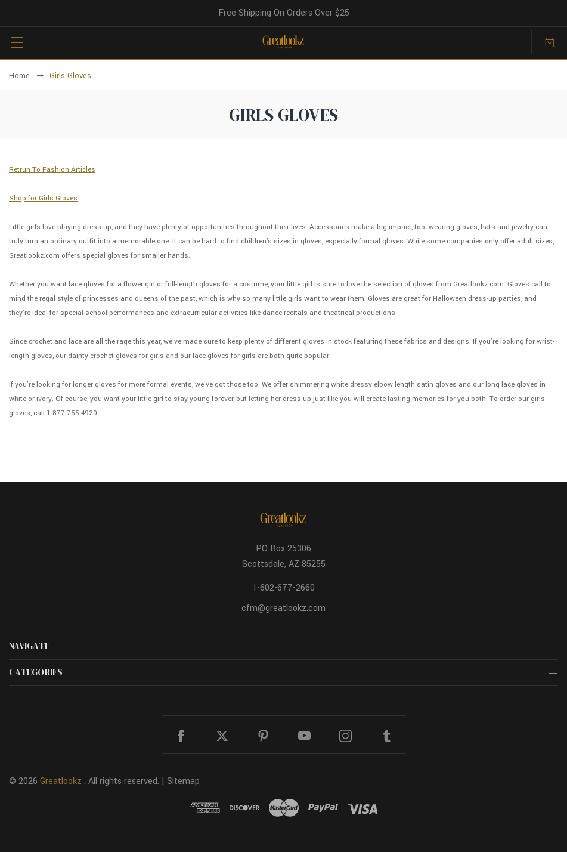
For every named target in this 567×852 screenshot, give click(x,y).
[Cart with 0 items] (550, 42)
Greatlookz (61, 781)
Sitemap (183, 781)
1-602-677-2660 (283, 588)
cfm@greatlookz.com (283, 608)
